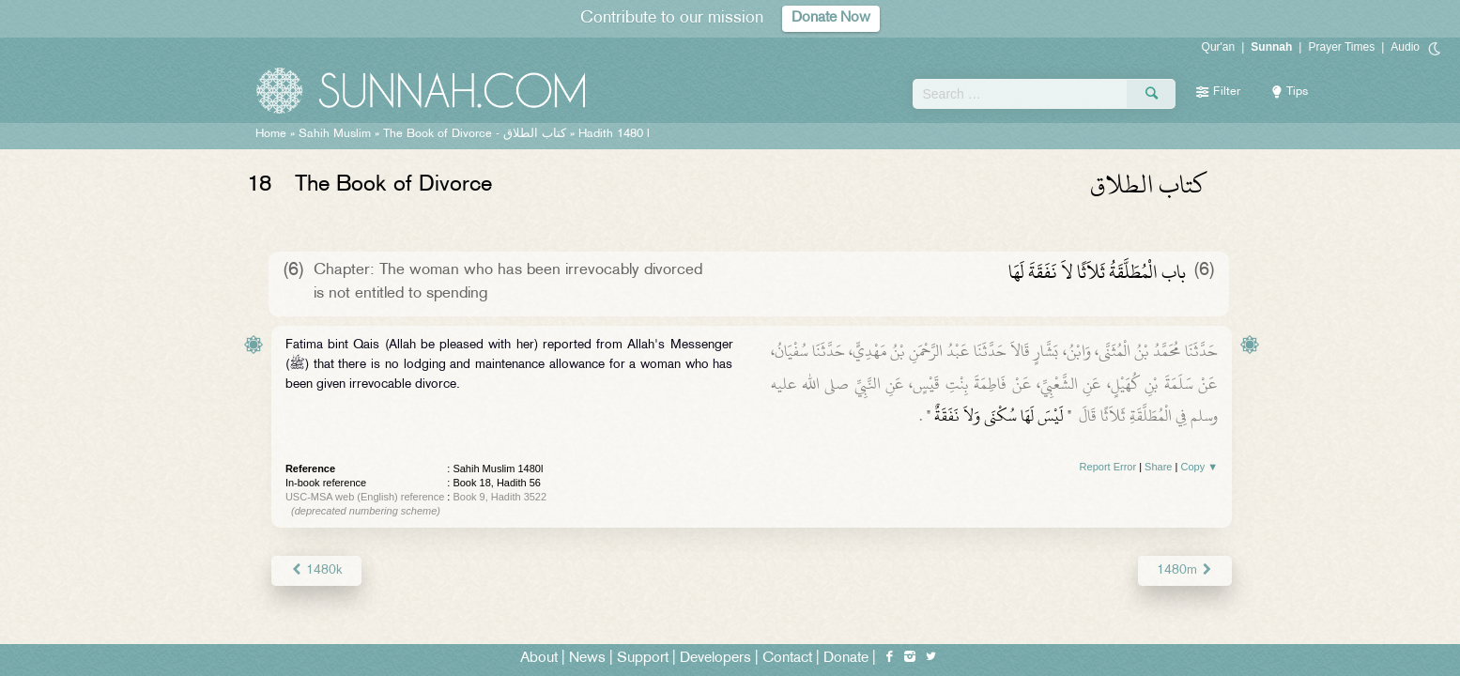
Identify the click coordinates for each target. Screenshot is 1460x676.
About (539, 659)
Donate (845, 659)
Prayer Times (1341, 47)
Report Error (1108, 466)
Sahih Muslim (335, 134)
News (587, 659)
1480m (1185, 570)
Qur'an (1219, 47)
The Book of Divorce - (474, 134)
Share (1158, 466)
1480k (316, 570)
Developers (715, 659)
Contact (787, 659)
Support (643, 659)
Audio (1405, 47)
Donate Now (830, 18)
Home (270, 134)
